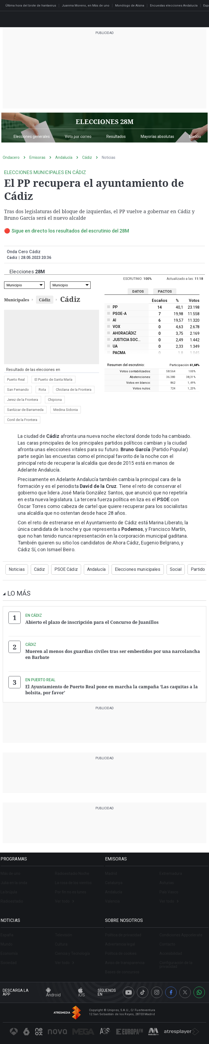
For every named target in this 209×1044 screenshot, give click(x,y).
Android (53, 990)
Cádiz (87, 157)
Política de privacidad (125, 932)
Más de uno (13, 870)
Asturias (166, 880)
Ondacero (11, 157)
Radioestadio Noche (72, 870)
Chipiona (55, 400)
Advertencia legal (122, 941)
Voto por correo (78, 137)
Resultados (116, 137)
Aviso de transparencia (127, 960)
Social (163, 569)
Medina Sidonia (65, 410)
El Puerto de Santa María (53, 379)
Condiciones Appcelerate (180, 932)
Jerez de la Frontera (22, 400)
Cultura (61, 941)
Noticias (108, 157)
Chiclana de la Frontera (73, 390)
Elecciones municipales (128, 569)
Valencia (114, 898)
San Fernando (18, 390)
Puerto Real (16, 379)
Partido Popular (190, 569)
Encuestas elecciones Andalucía (174, 5)
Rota (42, 390)
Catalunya (116, 880)
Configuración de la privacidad (175, 962)
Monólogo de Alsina (129, 5)
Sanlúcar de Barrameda (25, 410)
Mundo (9, 941)
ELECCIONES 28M (105, 121)
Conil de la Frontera (22, 420)
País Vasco (168, 889)
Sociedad (11, 960)
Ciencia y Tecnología (72, 950)
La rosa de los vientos (73, 880)
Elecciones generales (32, 137)
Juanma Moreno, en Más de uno (85, 5)
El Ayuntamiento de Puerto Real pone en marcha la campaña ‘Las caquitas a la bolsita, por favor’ (111, 687)
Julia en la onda (16, 880)
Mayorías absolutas (157, 137)
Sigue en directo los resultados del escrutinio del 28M (70, 231)
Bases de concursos (124, 969)
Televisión (63, 932)
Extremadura (170, 870)
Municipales (16, 299)
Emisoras (37, 157)
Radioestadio (14, 898)
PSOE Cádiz (61, 569)
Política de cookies (123, 950)
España (9, 932)
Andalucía (63, 157)
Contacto (167, 941)
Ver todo (64, 898)
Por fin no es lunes (70, 889)
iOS (81, 990)
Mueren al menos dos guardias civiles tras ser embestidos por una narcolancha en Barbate (112, 653)
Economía (11, 950)
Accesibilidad (170, 950)
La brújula (11, 889)
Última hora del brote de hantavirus (30, 5)
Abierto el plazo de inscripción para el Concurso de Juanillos (92, 622)
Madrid (113, 870)
